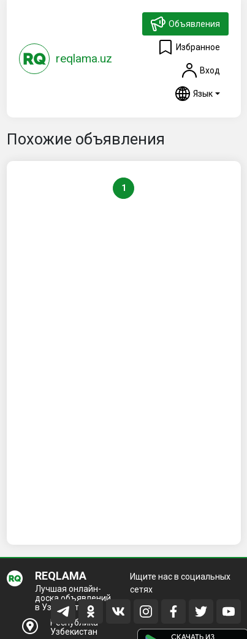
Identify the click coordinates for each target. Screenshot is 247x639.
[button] (198, 93)
